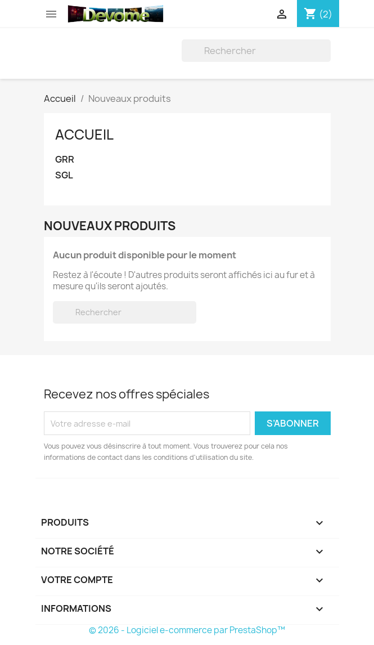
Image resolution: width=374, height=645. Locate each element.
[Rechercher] (256, 50)
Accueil (84, 134)
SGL (64, 175)
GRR (64, 159)
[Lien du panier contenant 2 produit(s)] (318, 14)
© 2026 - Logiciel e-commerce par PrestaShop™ (187, 630)
